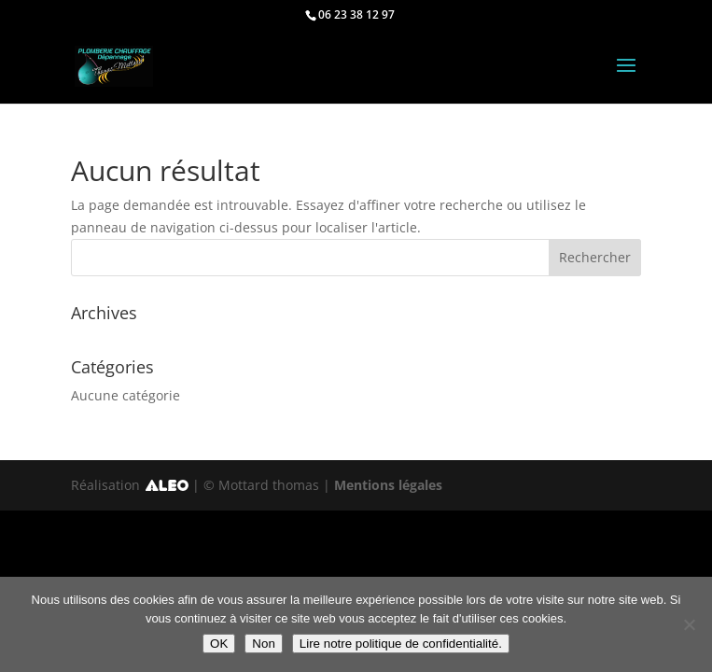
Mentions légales (388, 485)
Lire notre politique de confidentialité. (401, 644)
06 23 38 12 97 (356, 14)
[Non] (688, 624)
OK (219, 644)
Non (263, 644)
